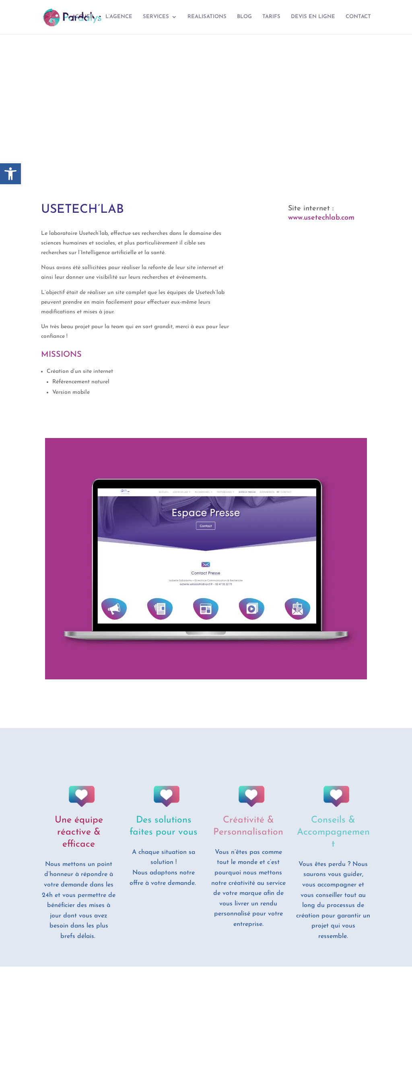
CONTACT (358, 17)
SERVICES (156, 17)
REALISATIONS (207, 17)
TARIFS (271, 17)
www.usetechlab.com (321, 218)
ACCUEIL (83, 17)
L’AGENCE (118, 17)
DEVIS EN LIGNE (313, 17)
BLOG (244, 17)
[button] (10, 173)
